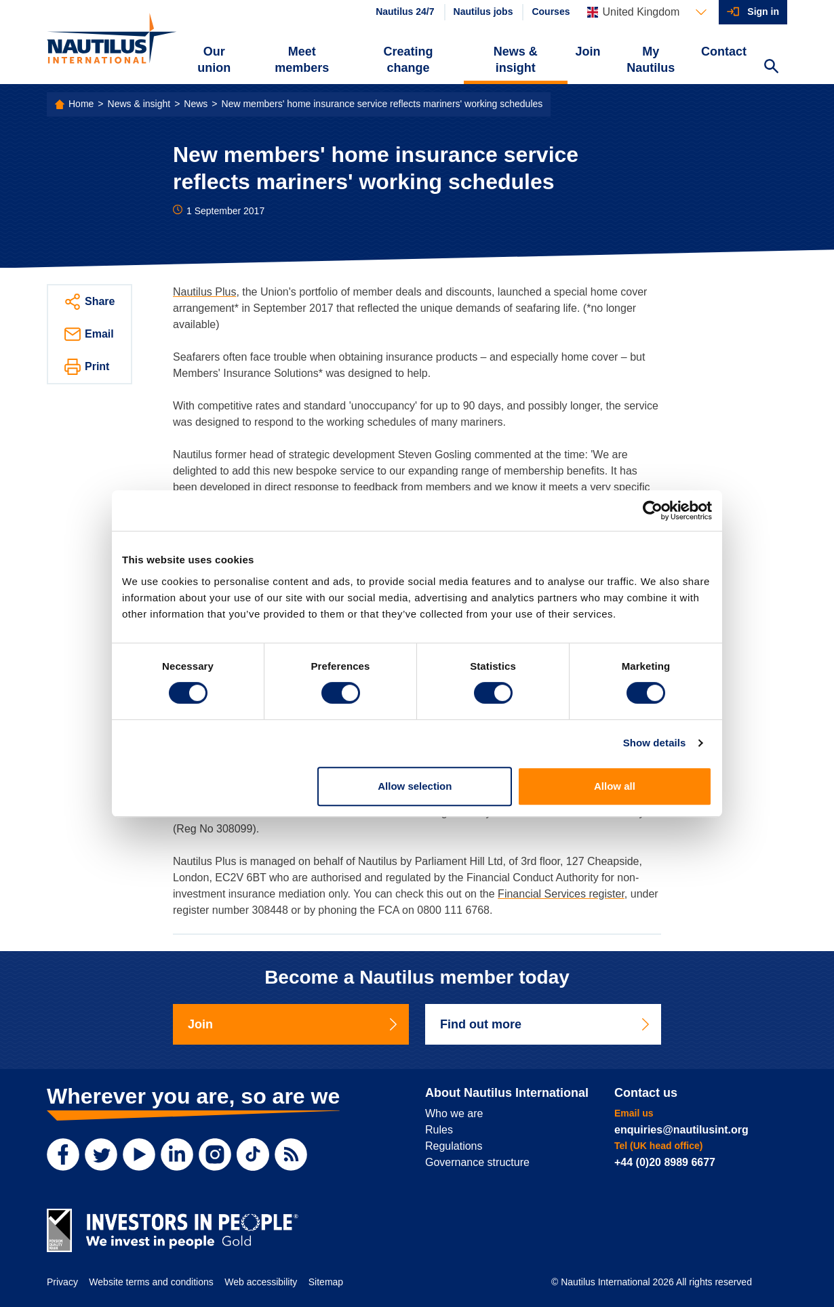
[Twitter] (101, 1154)
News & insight (516, 60)
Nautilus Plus (204, 292)
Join (588, 51)
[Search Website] (771, 68)
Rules (439, 1129)
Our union (214, 60)
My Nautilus (651, 60)
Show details (654, 742)
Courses (551, 11)
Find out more (546, 1024)
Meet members (302, 60)
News (195, 103)
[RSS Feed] (291, 1154)
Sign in (763, 11)
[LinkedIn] (177, 1154)
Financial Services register (561, 894)
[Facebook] (63, 1154)
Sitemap (326, 1281)
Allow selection (415, 786)
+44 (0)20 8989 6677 (664, 1162)
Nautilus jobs (483, 11)
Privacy (62, 1281)
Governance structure (477, 1162)
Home (81, 103)
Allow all (614, 786)
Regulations (454, 1146)
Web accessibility (260, 1281)
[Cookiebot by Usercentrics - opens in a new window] (652, 510)
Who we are (454, 1113)
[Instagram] (215, 1154)
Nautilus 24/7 (405, 11)
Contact (724, 51)
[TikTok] (253, 1154)
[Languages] (647, 12)
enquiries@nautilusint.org (681, 1129)
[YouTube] (139, 1154)
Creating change (408, 60)
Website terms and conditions (151, 1281)
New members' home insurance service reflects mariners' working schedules (382, 103)
